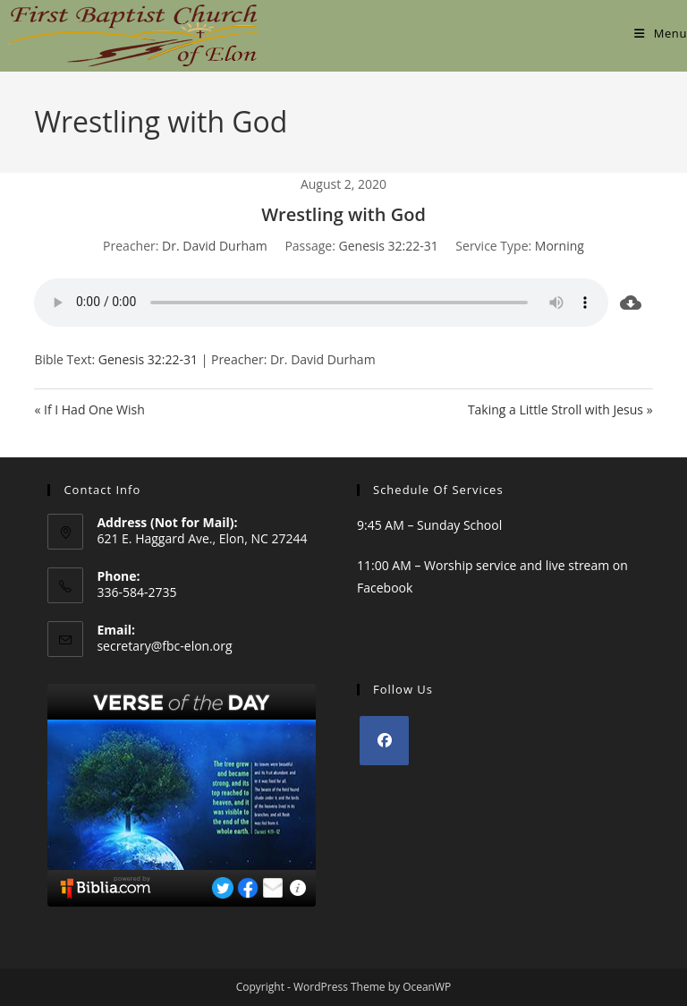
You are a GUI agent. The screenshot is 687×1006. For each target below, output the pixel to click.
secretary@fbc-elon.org (164, 645)
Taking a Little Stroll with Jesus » (560, 409)
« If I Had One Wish (89, 409)
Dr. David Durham (214, 245)
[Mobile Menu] (660, 33)
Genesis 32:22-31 (388, 245)
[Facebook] (384, 740)
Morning (559, 245)
